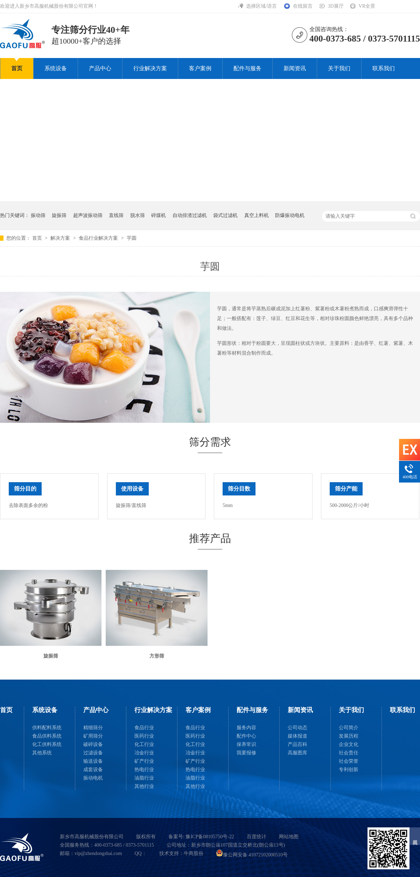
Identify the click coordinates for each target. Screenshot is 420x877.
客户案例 (200, 68)
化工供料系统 (47, 744)
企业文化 (348, 744)
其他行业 (144, 786)
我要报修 (246, 752)
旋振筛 (59, 215)
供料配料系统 (47, 727)
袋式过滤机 (225, 215)
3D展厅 (335, 6)
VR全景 (367, 6)
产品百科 (297, 744)
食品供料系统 (47, 736)
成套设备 (93, 769)
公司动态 (297, 727)
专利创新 (348, 769)
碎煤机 (158, 215)
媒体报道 (297, 736)
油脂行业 (144, 778)
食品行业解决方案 (99, 238)
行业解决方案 (150, 68)
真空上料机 (256, 215)
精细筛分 (93, 727)
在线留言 (303, 6)
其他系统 (42, 752)
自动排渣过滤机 (190, 215)
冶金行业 (144, 752)
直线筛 (116, 215)
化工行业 (144, 744)
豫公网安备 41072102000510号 (252, 854)
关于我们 (339, 68)
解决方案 (60, 238)
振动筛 (38, 215)
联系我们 (383, 68)
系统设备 (55, 68)
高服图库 (297, 752)
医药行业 (144, 736)
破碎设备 (93, 744)
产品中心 (100, 68)
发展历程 (348, 736)
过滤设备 (93, 752)
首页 (16, 68)
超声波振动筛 (88, 215)
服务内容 (246, 727)
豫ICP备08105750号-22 (210, 836)
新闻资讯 (295, 68)
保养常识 (246, 744)
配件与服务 (247, 68)
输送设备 (93, 761)
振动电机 (93, 778)
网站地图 (289, 836)
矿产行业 (144, 761)
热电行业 (144, 769)
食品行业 (144, 727)
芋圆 (131, 238)
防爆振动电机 (289, 215)
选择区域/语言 (262, 6)
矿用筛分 (93, 736)
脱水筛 (137, 215)
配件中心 (246, 736)
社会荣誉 (348, 761)
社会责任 (348, 752)
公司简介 (348, 727)
